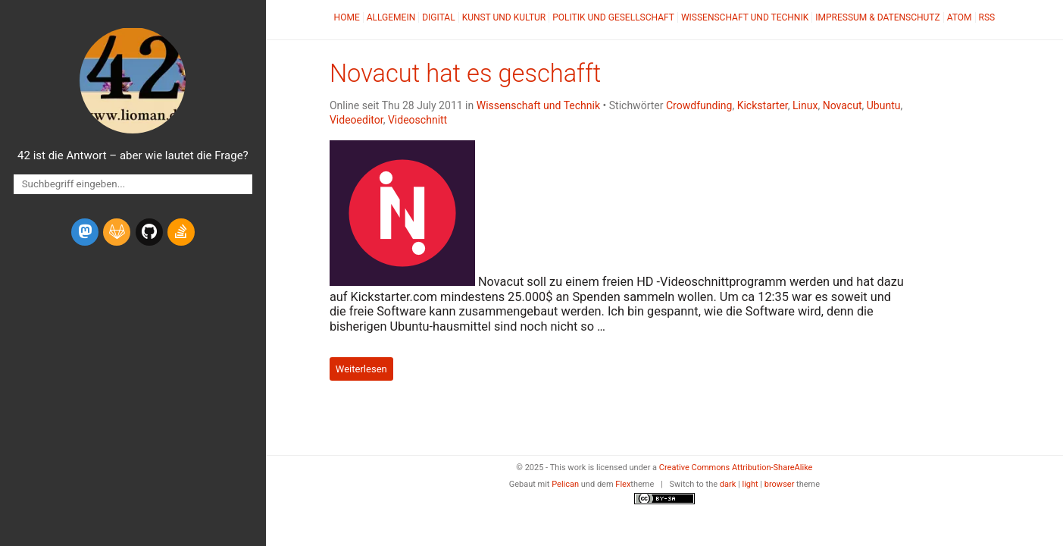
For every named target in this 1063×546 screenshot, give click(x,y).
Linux (805, 105)
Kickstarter (762, 105)
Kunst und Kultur (504, 17)
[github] (149, 232)
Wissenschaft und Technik (744, 17)
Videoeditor (356, 120)
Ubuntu (884, 105)
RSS (987, 17)
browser (779, 484)
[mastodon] (84, 232)
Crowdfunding (699, 105)
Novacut (842, 105)
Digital (438, 17)
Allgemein (391, 17)
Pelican (565, 484)
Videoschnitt (417, 120)
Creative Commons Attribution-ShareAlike (736, 467)
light (750, 484)
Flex (622, 484)
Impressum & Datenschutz (877, 17)
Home (347, 17)
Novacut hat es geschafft (465, 73)
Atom (959, 17)
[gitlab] (116, 232)
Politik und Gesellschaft (613, 17)
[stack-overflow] (181, 232)
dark (728, 484)
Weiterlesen (361, 369)
